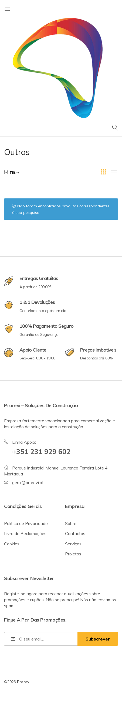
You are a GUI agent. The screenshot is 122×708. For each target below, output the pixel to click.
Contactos (75, 533)
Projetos (73, 553)
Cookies (11, 543)
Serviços (73, 543)
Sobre (70, 523)
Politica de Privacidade (26, 523)
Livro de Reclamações (25, 533)
